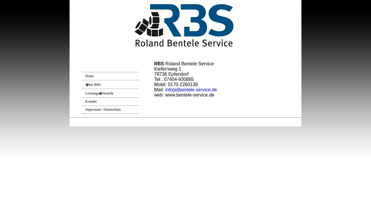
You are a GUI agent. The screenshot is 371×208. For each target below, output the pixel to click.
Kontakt (91, 101)
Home (90, 76)
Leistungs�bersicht (100, 93)
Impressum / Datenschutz (103, 109)
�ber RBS (93, 85)
